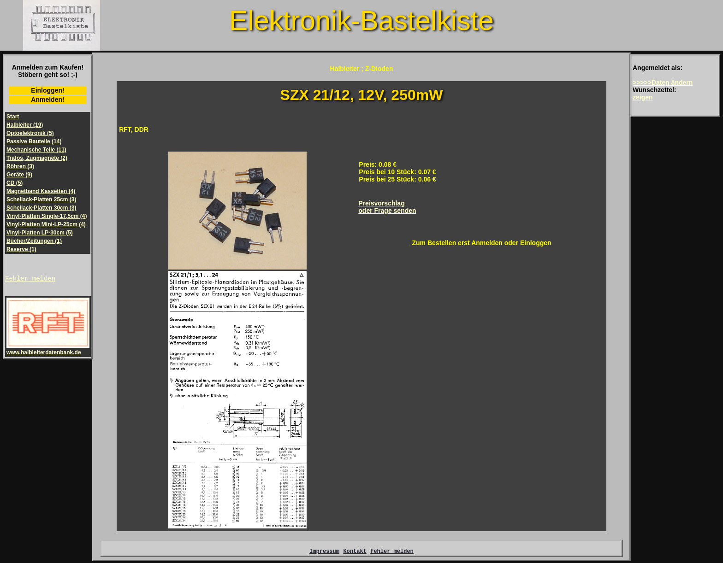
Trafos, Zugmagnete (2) (36, 158)
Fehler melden (30, 279)
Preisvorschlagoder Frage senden (387, 206)
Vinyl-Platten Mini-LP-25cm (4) (46, 224)
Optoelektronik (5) (30, 133)
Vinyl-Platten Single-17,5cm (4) (46, 216)
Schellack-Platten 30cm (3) (41, 208)
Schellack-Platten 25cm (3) (41, 199)
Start (12, 116)
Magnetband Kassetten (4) (40, 191)
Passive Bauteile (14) (33, 141)
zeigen (643, 97)
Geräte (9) (19, 174)
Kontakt (354, 552)
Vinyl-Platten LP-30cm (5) (39, 232)
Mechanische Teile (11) (36, 150)
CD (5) (14, 183)
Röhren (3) (20, 166)
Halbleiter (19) (24, 125)
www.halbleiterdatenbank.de (47, 350)
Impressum (324, 552)
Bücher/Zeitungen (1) (34, 241)
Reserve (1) (21, 249)
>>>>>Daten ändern (663, 82)
